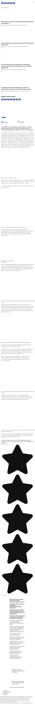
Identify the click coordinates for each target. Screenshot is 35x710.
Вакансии (5, 693)
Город (4, 117)
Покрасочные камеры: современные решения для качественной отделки (16, 657)
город (6, 441)
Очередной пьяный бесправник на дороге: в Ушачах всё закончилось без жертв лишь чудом (16, 88)
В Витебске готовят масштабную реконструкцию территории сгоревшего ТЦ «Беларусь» (17, 617)
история (21, 441)
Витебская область (27, 440)
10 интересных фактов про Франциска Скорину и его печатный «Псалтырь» (15, 652)
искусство (17, 441)
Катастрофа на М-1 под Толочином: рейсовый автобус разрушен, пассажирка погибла (17, 643)
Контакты (5, 694)
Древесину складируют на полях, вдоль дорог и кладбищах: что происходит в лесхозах (17, 638)
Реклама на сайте (7, 691)
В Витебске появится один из (17, 604)
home (2, 440)
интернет (13, 441)
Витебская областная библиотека (15, 440)
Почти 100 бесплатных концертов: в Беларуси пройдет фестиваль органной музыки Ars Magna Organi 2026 (16, 66)
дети (9, 441)
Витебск (5, 440)
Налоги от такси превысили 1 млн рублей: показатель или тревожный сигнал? (17, 647)
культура (25, 441)
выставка (3, 441)
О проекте (5, 690)
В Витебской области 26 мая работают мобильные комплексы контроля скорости (17, 600)
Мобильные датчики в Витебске (17, 687)
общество (3, 442)
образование (30, 441)
